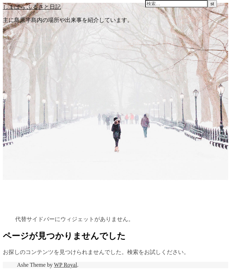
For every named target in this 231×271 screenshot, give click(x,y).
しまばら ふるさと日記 (32, 7)
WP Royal (65, 265)
